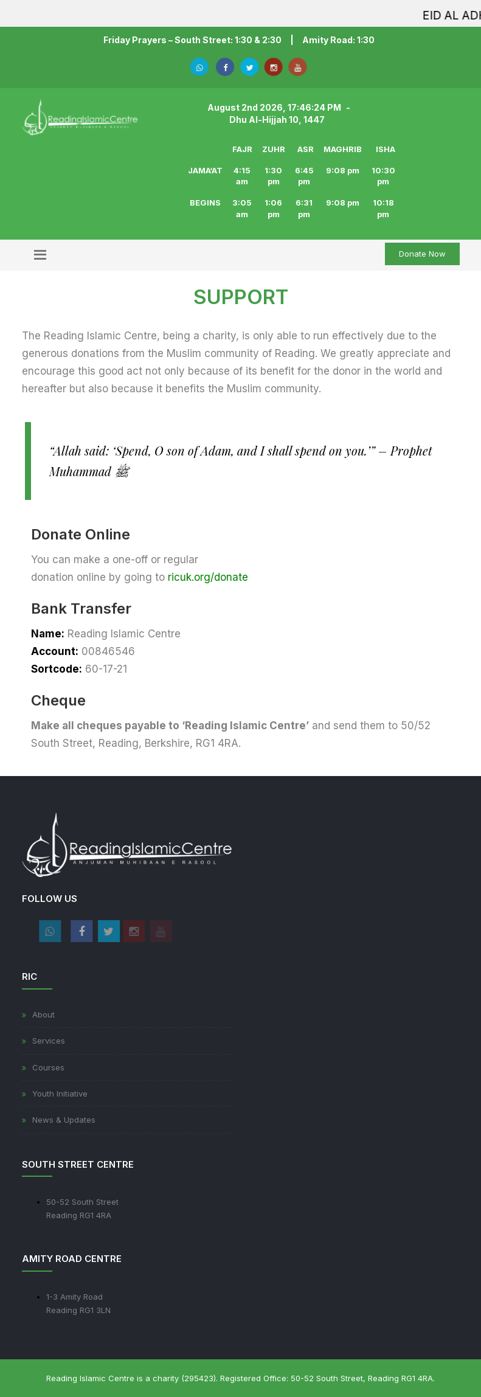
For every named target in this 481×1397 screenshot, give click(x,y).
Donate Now (422, 253)
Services (48, 1040)
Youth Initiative (60, 1093)
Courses (48, 1067)
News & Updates (63, 1120)
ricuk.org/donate (208, 577)
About (43, 1014)
